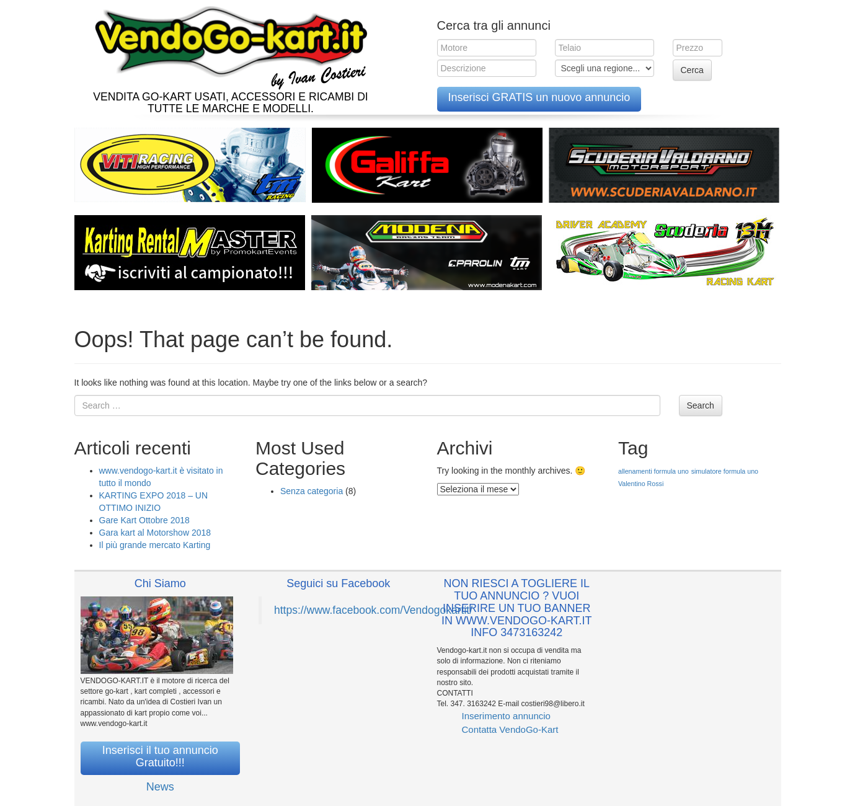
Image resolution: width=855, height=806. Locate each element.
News (160, 787)
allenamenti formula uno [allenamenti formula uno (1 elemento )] (653, 471)
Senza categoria (311, 491)
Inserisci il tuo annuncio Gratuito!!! (160, 756)
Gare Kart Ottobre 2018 (144, 520)
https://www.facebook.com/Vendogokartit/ (373, 610)
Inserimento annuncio (506, 716)
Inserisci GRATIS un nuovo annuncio (539, 97)
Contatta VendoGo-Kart (510, 729)
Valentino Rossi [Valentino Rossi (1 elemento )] (640, 483)
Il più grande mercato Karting (155, 545)
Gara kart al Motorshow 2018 (155, 533)
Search (700, 405)
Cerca (692, 70)
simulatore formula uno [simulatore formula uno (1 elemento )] (724, 471)
